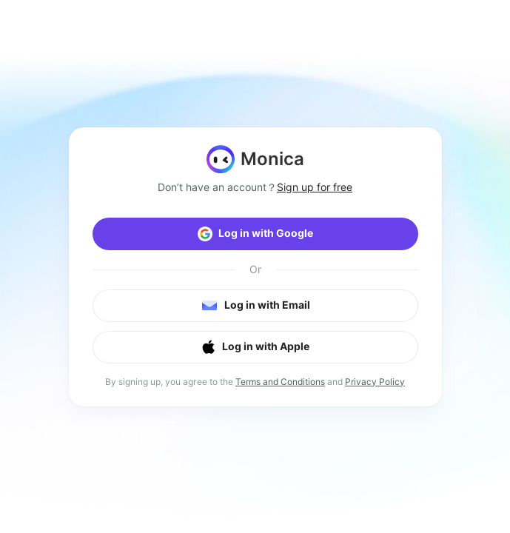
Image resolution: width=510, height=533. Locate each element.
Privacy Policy (375, 381)
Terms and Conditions (280, 381)
